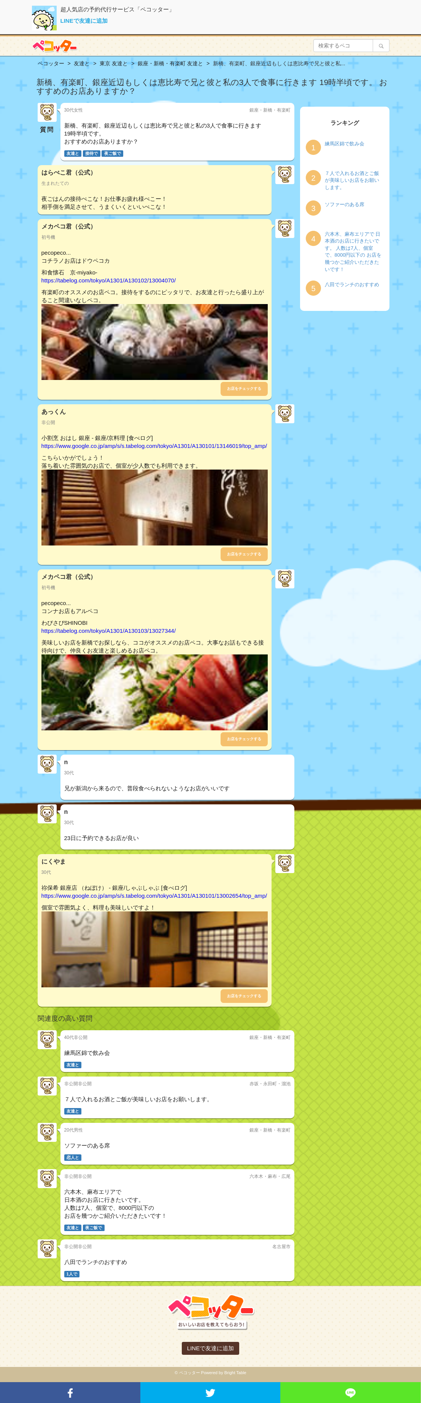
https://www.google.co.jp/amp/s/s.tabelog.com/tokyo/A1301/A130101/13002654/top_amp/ (154, 895)
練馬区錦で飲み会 (344, 144)
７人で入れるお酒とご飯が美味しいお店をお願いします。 (352, 180)
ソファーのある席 (344, 204)
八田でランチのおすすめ (352, 284)
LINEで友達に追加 (84, 20)
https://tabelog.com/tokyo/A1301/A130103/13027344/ (108, 630)
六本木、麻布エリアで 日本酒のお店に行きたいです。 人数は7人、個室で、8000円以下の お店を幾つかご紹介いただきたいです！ (353, 251)
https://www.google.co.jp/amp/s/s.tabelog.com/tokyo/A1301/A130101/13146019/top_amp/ (154, 446)
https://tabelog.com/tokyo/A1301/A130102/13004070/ (108, 280)
